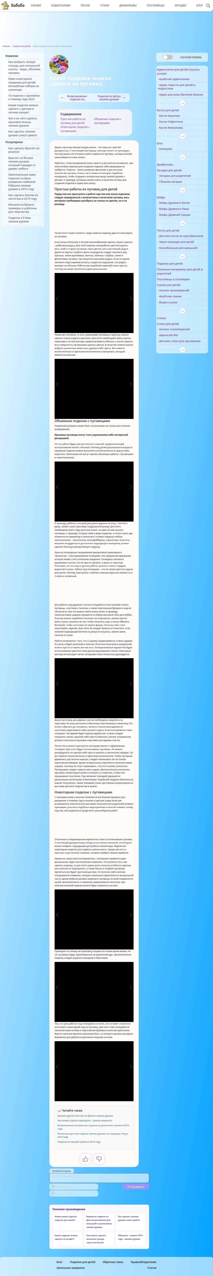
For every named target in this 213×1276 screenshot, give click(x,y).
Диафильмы (126, 5)
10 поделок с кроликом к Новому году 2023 (24, 97)
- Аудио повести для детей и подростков (184, 89)
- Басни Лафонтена (178, 127)
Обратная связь (113, 1262)
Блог (197, 5)
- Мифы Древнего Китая (182, 209)
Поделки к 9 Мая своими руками (19, 219)
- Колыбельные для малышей (179, 259)
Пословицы (154, 5)
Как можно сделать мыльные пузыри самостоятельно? (96, 1239)
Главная (6, 46)
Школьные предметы (71, 1267)
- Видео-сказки (175, 315)
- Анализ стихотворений (182, 342)
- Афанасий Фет (176, 348)
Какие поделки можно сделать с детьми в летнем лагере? (23, 108)
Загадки (178, 5)
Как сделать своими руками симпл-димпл (22, 133)
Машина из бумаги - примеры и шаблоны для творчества (22, 208)
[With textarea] (99, 1178)
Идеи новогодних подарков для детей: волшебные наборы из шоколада (23, 84)
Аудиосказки (60, 5)
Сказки (35, 5)
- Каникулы (173, 155)
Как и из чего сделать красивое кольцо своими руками (22, 122)
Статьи (151, 1267)
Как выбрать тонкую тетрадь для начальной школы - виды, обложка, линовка (24, 67)
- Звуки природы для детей (184, 251)
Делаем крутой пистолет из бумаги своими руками (85, 1115)
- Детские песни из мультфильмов (178, 243)
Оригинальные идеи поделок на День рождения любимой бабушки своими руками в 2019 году (22, 182)
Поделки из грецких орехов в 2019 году (79, 1141)
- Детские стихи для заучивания (179, 356)
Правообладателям (143, 1262)
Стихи (103, 5)
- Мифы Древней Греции (182, 221)
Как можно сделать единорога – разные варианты (85, 1120)
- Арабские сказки (177, 309)
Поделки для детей (22, 46)
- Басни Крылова (177, 121)
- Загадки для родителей (182, 182)
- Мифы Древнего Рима (181, 215)
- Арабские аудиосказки (181, 81)
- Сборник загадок (178, 187)
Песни (84, 5)
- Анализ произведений (181, 303)
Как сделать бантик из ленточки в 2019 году (23, 196)
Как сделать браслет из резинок (23, 149)
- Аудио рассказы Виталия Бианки (183, 98)
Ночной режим (190, 57)
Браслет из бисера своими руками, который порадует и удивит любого (21, 163)
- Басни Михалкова (178, 133)
